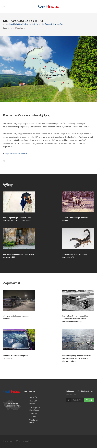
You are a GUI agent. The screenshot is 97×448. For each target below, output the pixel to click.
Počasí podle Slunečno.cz (34, 408)
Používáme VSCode (34, 415)
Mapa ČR (33, 397)
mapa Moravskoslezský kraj (16, 153)
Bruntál (12, 24)
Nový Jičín (40, 24)
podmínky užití (25, 441)
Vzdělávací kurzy (33, 421)
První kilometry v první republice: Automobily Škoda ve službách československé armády (75, 319)
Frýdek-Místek (22, 24)
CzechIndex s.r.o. (12, 406)
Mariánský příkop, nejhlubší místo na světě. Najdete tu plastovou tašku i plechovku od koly (76, 358)
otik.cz (12, 441)
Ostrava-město (57, 24)
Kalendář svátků (33, 402)
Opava (47, 24)
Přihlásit (89, 400)
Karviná (32, 24)
